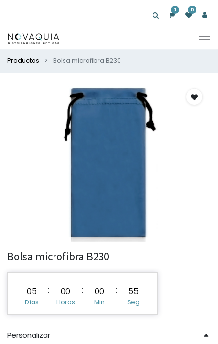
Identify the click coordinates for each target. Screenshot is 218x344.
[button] (194, 96)
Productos (23, 60)
